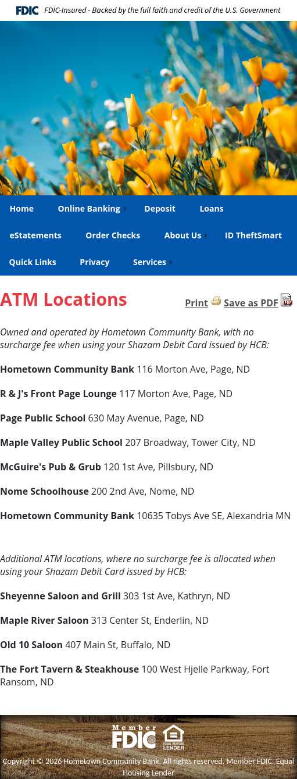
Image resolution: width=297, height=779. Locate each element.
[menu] (148, 235)
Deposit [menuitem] (159, 208)
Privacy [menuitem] (94, 261)
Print (196, 302)
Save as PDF (251, 302)
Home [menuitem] (21, 208)
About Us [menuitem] (187, 235)
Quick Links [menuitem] (32, 261)
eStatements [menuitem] (35, 235)
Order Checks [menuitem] (112, 235)
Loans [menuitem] (211, 208)
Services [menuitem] (154, 261)
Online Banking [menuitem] (93, 208)
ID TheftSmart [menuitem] (253, 235)
